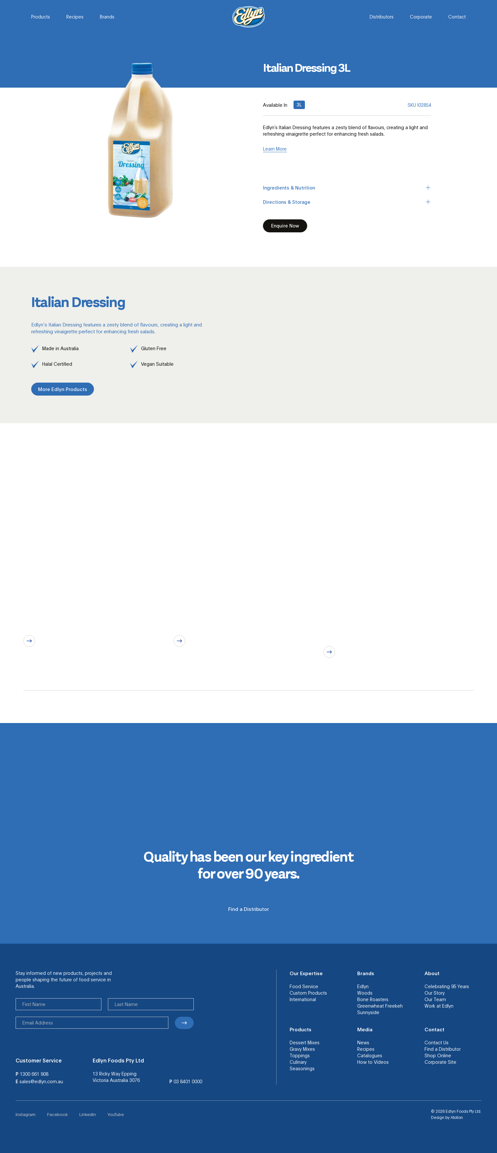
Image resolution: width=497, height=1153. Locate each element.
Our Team (435, 999)
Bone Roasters (372, 999)
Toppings (300, 1055)
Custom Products (308, 992)
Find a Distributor (443, 1049)
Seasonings (302, 1068)
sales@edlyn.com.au (41, 1081)
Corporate (421, 16)
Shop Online (438, 1055)
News (363, 1042)
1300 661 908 (34, 1074)
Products (40, 16)
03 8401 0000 (188, 1081)
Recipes (75, 16)
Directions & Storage (347, 202)
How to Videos (373, 1062)
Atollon (457, 1117)
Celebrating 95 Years (447, 986)
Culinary (298, 1062)
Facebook (57, 1114)
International (303, 999)
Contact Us (437, 1042)
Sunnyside (368, 1012)
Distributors (382, 16)
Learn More (275, 148)
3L (299, 104)
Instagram (25, 1114)
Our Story (435, 992)
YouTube (116, 1114)
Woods (365, 992)
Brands (107, 16)
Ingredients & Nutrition (347, 187)
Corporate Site (440, 1062)
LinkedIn (87, 1114)
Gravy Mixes (302, 1049)
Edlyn (363, 986)
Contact (457, 16)
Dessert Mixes (305, 1042)
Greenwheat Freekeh (380, 1005)
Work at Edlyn (439, 1005)
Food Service (304, 986)
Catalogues (369, 1055)
